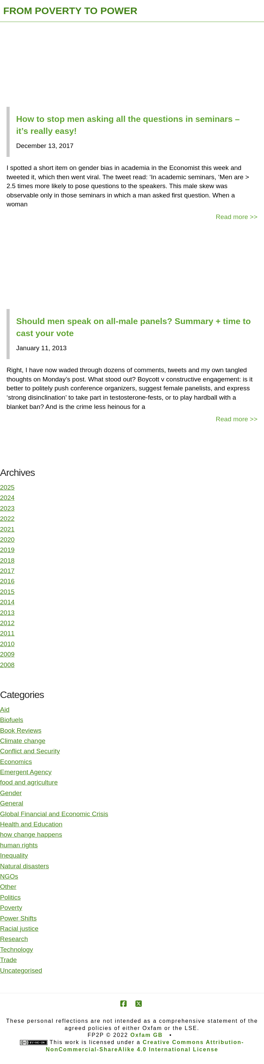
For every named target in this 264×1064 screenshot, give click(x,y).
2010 (7, 644)
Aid (4, 709)
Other (8, 886)
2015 (7, 591)
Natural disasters (24, 866)
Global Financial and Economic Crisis (54, 813)
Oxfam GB (146, 1035)
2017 (7, 570)
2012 (7, 623)
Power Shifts (18, 918)
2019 (7, 549)
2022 (7, 518)
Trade (8, 959)
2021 (7, 529)
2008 (7, 664)
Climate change (22, 740)
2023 (7, 508)
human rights (19, 845)
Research (14, 938)
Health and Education (31, 824)
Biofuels (11, 719)
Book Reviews (20, 730)
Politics (10, 897)
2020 (7, 539)
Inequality (14, 855)
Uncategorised (21, 970)
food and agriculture (29, 782)
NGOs (9, 876)
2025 (7, 487)
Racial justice (19, 928)
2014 (7, 602)
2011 (7, 633)
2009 (7, 654)
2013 (7, 612)
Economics (16, 761)
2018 (7, 560)
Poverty (11, 907)
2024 (7, 497)
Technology (16, 949)
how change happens (31, 834)
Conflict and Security (30, 751)
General (11, 803)
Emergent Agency (26, 772)
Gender (11, 793)
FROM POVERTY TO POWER (70, 10)
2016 (7, 581)
